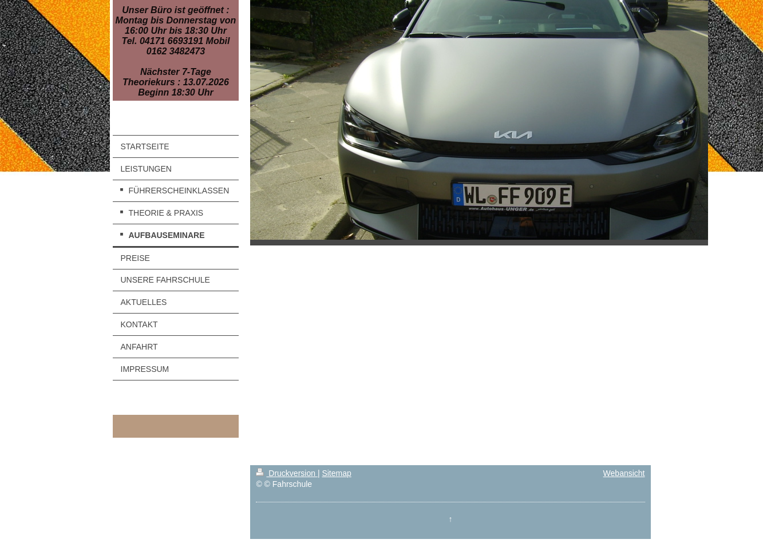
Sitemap (336, 473)
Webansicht (624, 473)
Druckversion (286, 473)
